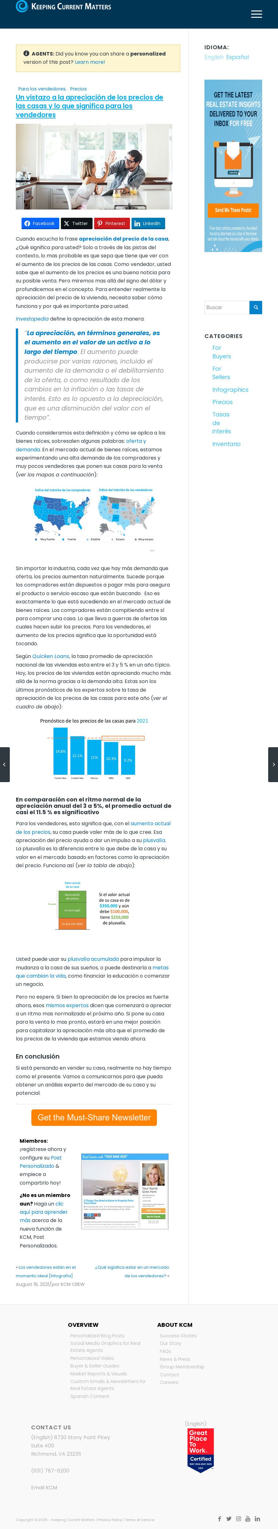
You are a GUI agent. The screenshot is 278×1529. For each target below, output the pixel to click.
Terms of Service (139, 1519)
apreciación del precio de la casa (123, 239)
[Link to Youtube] (248, 1519)
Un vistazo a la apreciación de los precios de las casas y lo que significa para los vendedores (89, 106)
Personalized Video (92, 1358)
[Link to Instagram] (238, 1519)
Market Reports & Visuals (98, 1374)
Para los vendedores (42, 89)
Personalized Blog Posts (97, 1336)
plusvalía (154, 840)
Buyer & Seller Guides (95, 1366)
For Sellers (221, 373)
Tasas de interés (221, 422)
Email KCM (44, 1487)
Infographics (222, 390)
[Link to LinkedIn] (257, 1519)
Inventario (222, 444)
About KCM (174, 1325)
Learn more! (90, 62)
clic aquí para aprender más (44, 1212)
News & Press (175, 1359)
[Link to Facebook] (219, 1519)
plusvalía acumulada (93, 959)
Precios (78, 89)
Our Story (170, 1343)
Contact (169, 1375)
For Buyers (221, 352)
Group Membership (182, 1367)
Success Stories (178, 1336)
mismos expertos (67, 1005)
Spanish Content (89, 1396)
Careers (169, 1382)
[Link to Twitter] (229, 1519)
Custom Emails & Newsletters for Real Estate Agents (108, 1385)
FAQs (165, 1351)
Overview (83, 1325)
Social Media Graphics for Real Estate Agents (105, 1346)
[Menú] (253, 14)
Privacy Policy (110, 1519)
